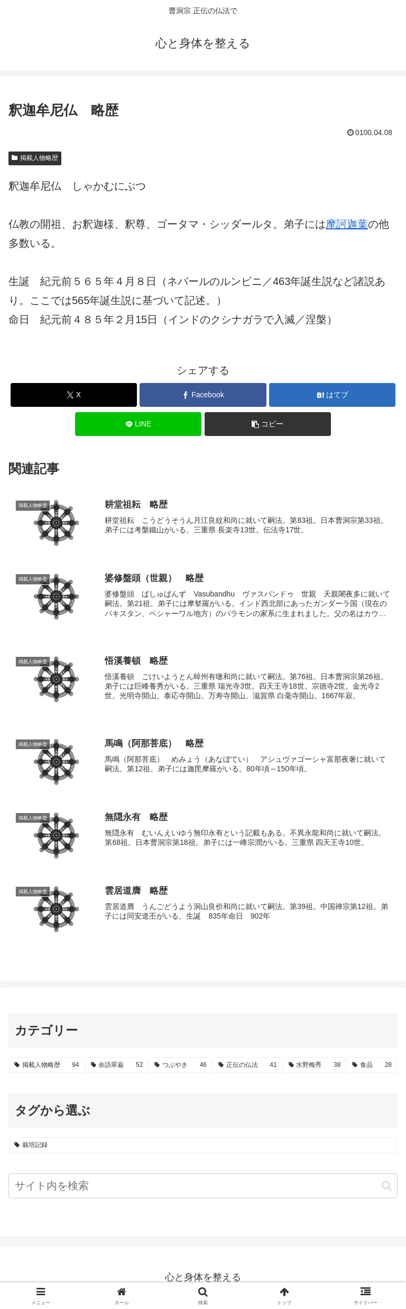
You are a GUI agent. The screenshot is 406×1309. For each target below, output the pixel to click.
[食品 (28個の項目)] (371, 1066)
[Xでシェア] (74, 395)
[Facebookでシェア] (203, 395)
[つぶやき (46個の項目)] (180, 1066)
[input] (203, 1186)
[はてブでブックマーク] (332, 395)
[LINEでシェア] (138, 424)
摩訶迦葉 (347, 224)
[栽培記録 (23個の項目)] (203, 1146)
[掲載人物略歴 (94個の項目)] (47, 1066)
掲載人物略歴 (35, 158)
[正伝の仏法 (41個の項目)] (248, 1066)
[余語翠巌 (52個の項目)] (117, 1066)
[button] (268, 424)
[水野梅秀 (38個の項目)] (315, 1066)
